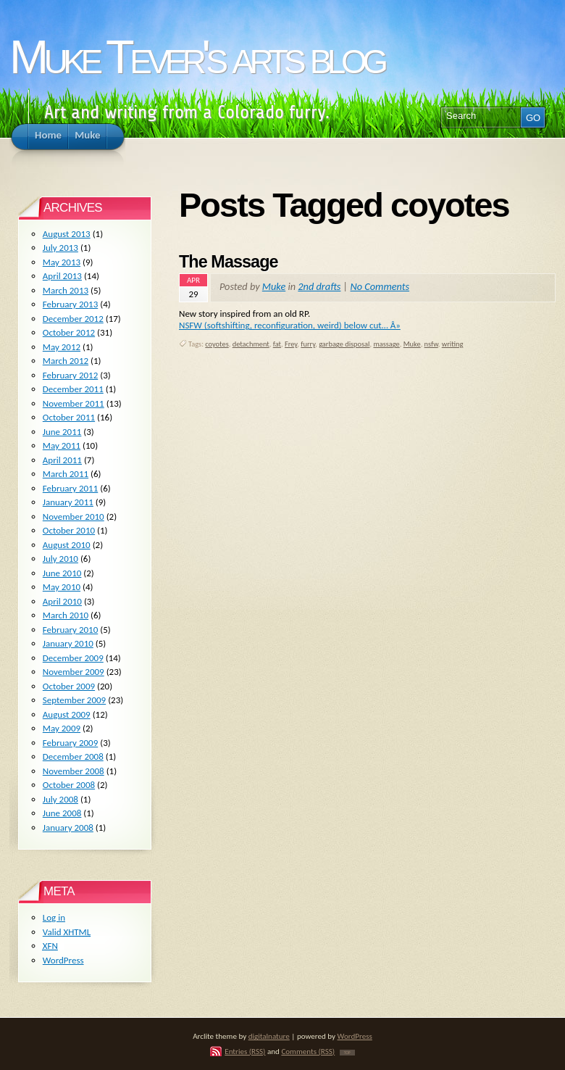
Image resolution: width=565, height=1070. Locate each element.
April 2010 (62, 601)
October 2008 (69, 784)
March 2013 (65, 290)
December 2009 (73, 657)
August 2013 (67, 233)
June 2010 (62, 573)
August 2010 (67, 544)
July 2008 (60, 799)
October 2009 (69, 686)
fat (277, 344)
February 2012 (70, 375)
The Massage (228, 261)
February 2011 (70, 488)
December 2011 (73, 388)
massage (386, 344)
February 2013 (70, 304)
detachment (251, 344)
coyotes (216, 344)
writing (453, 344)
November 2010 (73, 516)
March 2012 (65, 360)
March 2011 (65, 473)
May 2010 (61, 586)
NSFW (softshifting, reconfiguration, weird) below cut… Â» (290, 325)
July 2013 (60, 247)
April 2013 (62, 275)
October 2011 (69, 417)
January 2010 (68, 643)
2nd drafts (319, 286)
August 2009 (67, 714)
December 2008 (73, 756)
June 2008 (62, 813)
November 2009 (73, 671)
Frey (291, 344)
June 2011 (62, 431)
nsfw (431, 344)
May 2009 (61, 728)
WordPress (63, 960)
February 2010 (70, 629)
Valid (67, 931)
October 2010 (69, 530)
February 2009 (70, 742)
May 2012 (61, 346)
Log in (54, 917)
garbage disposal (344, 344)
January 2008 (68, 827)
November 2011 (73, 403)
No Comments (380, 286)
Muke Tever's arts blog (196, 56)
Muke (273, 286)
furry (308, 344)
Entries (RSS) (245, 1051)
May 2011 (61, 445)
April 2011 (62, 460)
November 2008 (73, 771)
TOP (347, 1052)
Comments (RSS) (308, 1051)
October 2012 (69, 332)
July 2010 (60, 558)
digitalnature (269, 1036)
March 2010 (65, 615)
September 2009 (74, 699)
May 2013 (61, 262)
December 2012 (73, 318)
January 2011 (68, 502)
